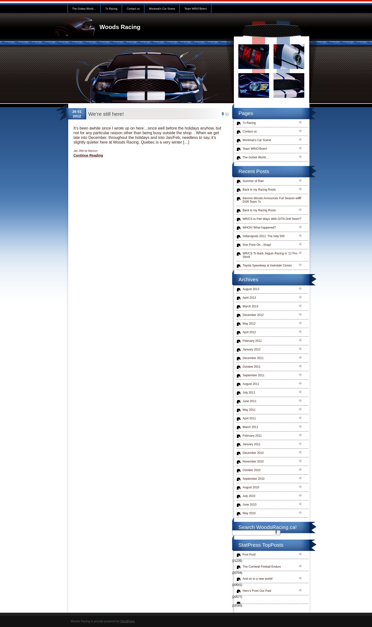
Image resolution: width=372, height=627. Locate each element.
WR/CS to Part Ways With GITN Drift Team (271, 219)
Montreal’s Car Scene (162, 8)
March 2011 (250, 427)
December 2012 (253, 315)
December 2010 (253, 453)
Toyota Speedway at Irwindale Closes (267, 265)
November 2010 (253, 461)
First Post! (249, 554)
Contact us (133, 8)
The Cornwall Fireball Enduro (262, 566)
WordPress (127, 621)
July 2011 (249, 392)
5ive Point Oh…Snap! (257, 245)
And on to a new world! (258, 578)
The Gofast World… (84, 8)
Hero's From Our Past (257, 591)
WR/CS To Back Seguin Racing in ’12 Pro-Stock (270, 255)
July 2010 (249, 496)
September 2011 (254, 375)
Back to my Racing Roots (259, 189)
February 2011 (252, 435)
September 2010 (254, 478)
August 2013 (251, 289)
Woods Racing (119, 27)
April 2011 (249, 418)
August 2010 (251, 487)
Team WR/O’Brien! (195, 8)
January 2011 (252, 444)
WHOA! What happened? (259, 227)
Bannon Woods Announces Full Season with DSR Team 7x (272, 200)
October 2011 (252, 366)
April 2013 (249, 297)
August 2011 (251, 384)
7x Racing (111, 8)
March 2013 (250, 306)
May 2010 (249, 513)
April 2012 (249, 332)
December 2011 (253, 358)
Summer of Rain (253, 181)
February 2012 (252, 341)
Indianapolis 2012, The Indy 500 (264, 236)
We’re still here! (106, 114)
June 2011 (250, 401)
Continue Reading (88, 155)
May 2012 (249, 323)
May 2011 (249, 410)
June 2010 (250, 504)
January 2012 (252, 349)
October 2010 (252, 470)
